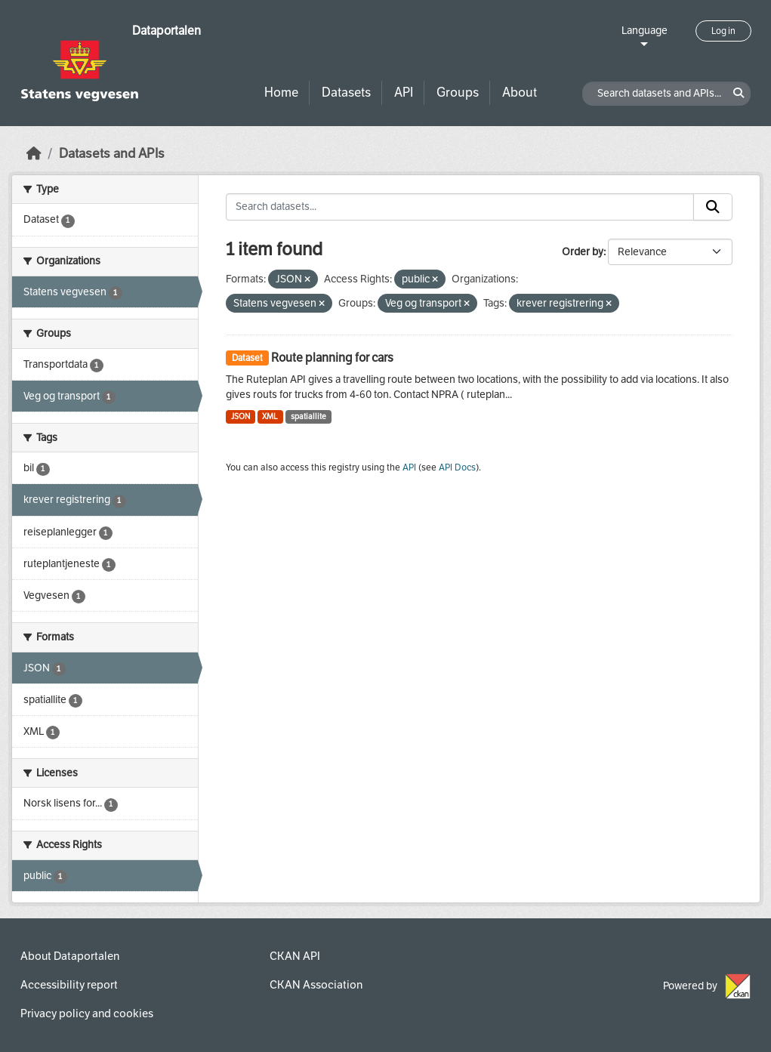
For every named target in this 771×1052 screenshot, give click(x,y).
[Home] (34, 154)
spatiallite (308, 416)
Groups (457, 92)
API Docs (457, 467)
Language (644, 30)
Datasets (346, 92)
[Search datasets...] (460, 207)
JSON (240, 416)
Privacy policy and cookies (86, 1013)
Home (281, 92)
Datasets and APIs (112, 154)
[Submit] (712, 207)
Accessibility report (69, 985)
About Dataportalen (69, 956)
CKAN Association (316, 985)
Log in (723, 31)
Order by (582, 251)
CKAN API (295, 956)
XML (270, 416)
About (519, 92)
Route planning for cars (332, 357)
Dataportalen (166, 30)
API (403, 92)
